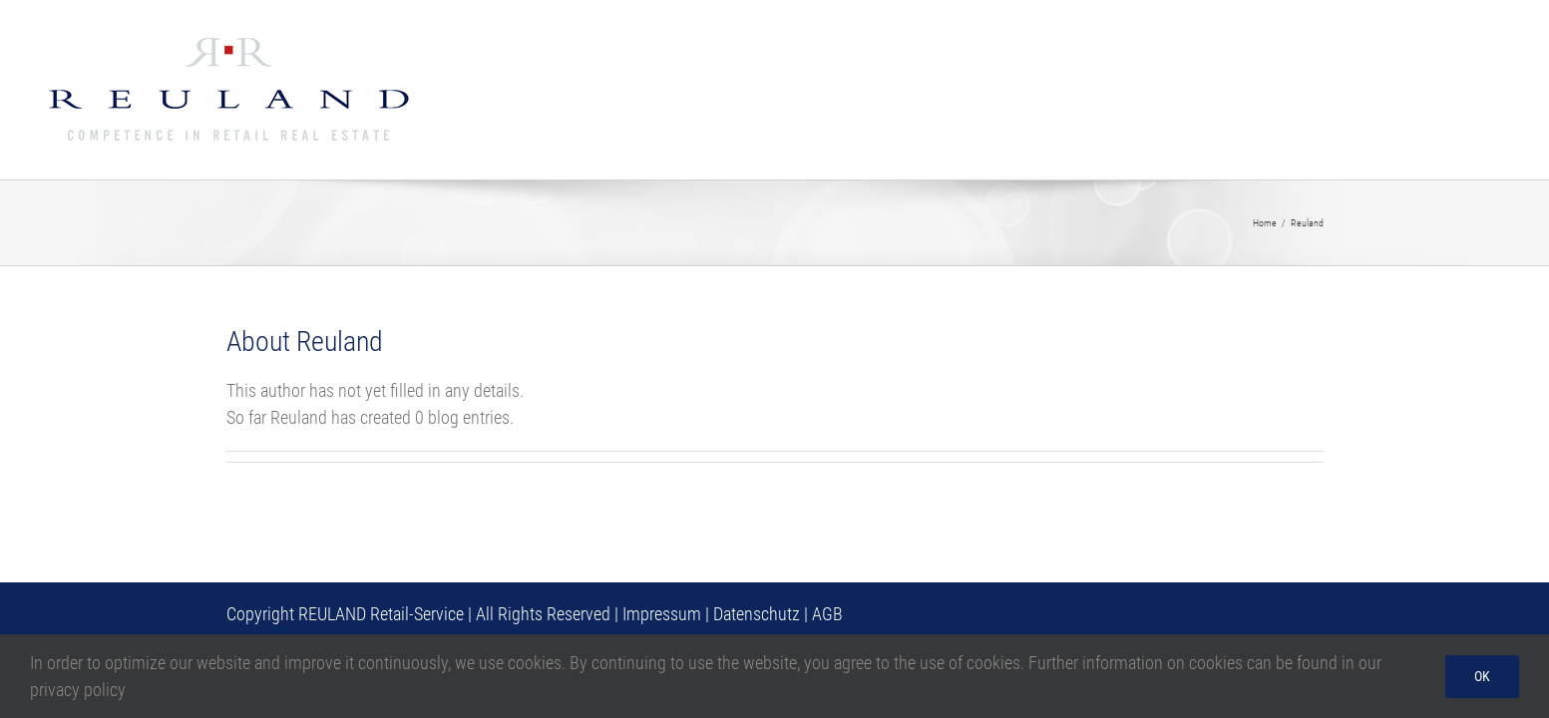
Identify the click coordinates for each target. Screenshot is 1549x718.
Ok (1482, 676)
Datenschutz (756, 613)
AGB (827, 613)
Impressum (661, 613)
